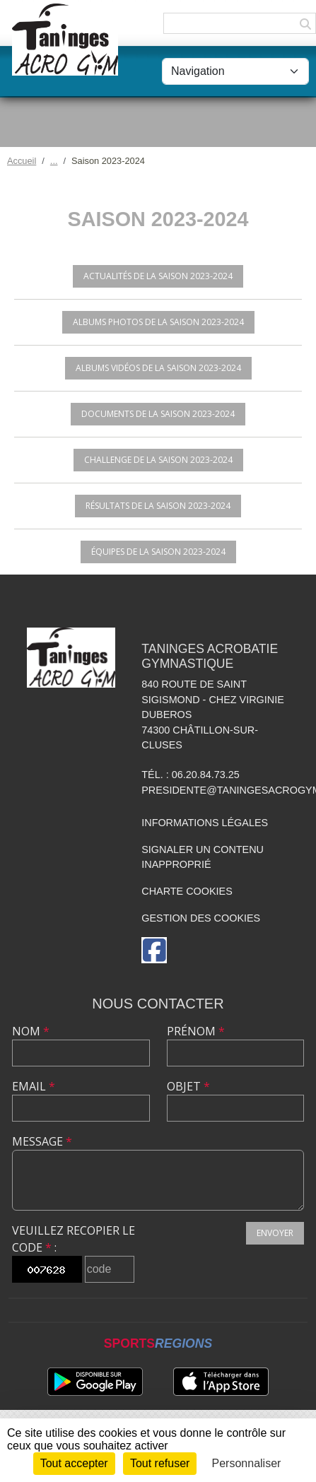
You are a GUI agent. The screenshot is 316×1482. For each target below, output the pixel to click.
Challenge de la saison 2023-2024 (158, 460)
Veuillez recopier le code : (73, 1239)
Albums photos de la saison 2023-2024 (158, 322)
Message (42, 1141)
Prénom (196, 1031)
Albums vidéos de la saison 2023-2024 (158, 368)
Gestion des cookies (200, 918)
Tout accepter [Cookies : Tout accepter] (74, 1463)
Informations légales (204, 822)
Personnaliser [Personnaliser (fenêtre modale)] (246, 1463)
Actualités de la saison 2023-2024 (158, 276)
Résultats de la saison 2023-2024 (158, 506)
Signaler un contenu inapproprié (202, 857)
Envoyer (275, 1233)
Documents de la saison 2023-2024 (158, 414)
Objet (188, 1086)
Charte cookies (186, 891)
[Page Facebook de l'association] (154, 950)
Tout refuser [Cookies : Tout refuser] (159, 1463)
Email (33, 1086)
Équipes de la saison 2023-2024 (158, 552)
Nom (30, 1031)
